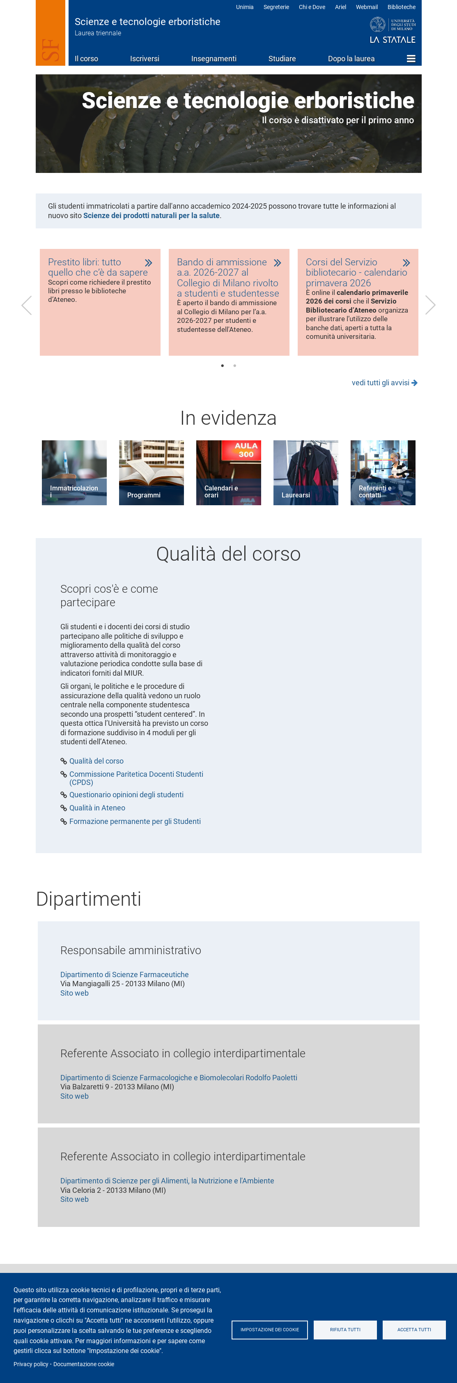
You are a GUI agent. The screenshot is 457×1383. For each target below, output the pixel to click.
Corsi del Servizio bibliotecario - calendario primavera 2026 (357, 273)
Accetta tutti (416, 1329)
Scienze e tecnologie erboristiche (147, 21)
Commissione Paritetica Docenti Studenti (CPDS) (136, 789)
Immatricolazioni (74, 503)
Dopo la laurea (351, 58)
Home (411, 58)
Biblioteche (402, 7)
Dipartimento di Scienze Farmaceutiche (124, 985)
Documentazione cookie (83, 1364)
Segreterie (276, 7)
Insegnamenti (214, 58)
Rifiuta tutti (351, 1329)
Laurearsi (296, 506)
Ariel (340, 7)
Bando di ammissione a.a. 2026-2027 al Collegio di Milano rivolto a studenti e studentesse (229, 279)
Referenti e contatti (375, 503)
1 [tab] (222, 377)
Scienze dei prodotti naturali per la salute (151, 215)
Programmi (144, 506)
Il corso (86, 58)
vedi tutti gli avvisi (380, 393)
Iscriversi (144, 58)
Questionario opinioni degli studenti (126, 806)
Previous (26, 310)
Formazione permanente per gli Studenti (135, 832)
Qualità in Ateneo (97, 819)
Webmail (367, 7)
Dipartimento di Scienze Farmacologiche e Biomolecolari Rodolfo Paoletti (178, 1088)
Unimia (245, 7)
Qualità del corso (96, 772)
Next (430, 310)
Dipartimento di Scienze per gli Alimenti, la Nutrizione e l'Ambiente (167, 1191)
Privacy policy (31, 1364)
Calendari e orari (221, 503)
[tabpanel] (100, 308)
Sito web (74, 1004)
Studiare (282, 58)
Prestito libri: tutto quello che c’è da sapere (98, 268)
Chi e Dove (312, 7)
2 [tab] (235, 377)
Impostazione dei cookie (273, 1329)
